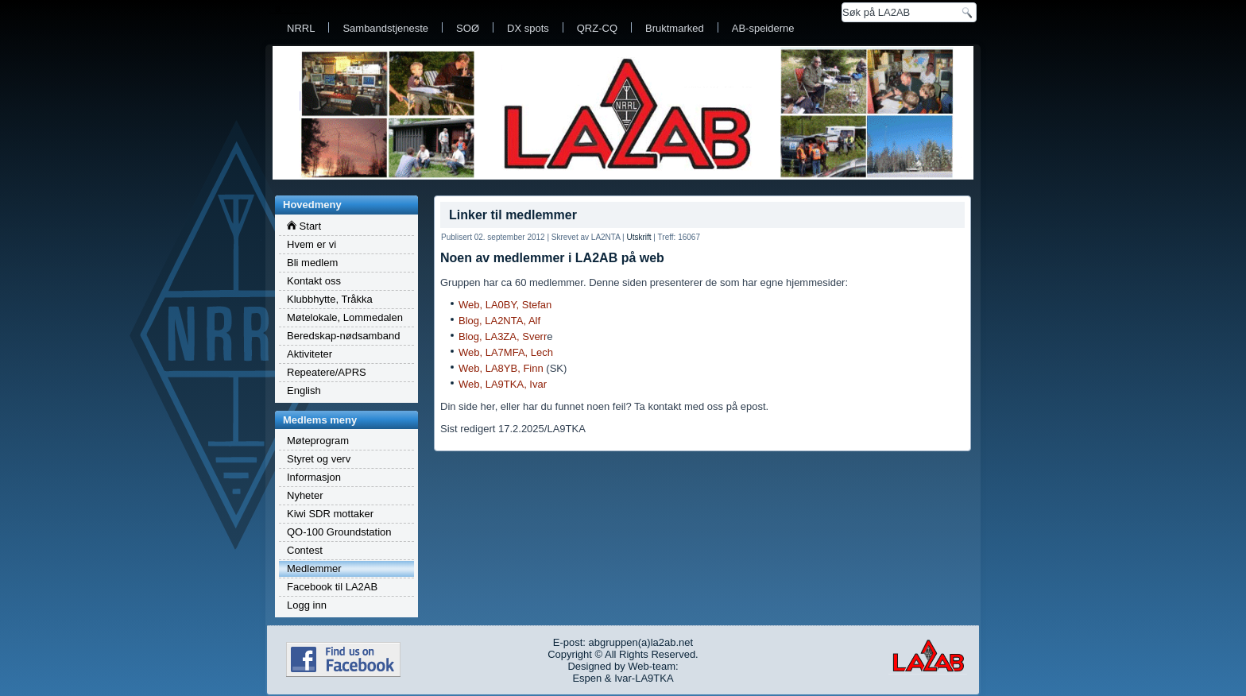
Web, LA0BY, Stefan (505, 305)
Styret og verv (318, 459)
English (304, 390)
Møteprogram (318, 441)
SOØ (467, 28)
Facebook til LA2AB (332, 587)
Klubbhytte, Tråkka (330, 299)
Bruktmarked (674, 28)
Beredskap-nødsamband (343, 336)
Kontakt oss (314, 281)
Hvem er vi (311, 244)
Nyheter (305, 495)
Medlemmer (314, 568)
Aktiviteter (309, 354)
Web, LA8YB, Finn (501, 368)
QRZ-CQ (597, 28)
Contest (305, 550)
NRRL (301, 28)
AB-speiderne (763, 28)
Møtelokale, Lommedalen (345, 317)
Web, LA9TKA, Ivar (503, 384)
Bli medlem (312, 263)
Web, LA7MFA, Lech (506, 352)
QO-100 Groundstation (339, 532)
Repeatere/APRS (326, 372)
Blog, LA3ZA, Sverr (503, 336)
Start (304, 226)
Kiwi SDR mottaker (330, 514)
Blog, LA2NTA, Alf (499, 321)
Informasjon (314, 477)
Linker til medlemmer (513, 215)
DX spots (528, 28)
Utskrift (638, 237)
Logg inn (307, 605)
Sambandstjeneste (385, 28)
